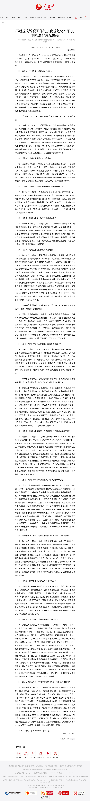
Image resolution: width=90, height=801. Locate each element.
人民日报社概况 (12, 766)
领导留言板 (41, 754)
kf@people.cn (28, 773)
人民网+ (26, 754)
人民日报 (18, 754)
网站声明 (62, 766)
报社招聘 (27, 766)
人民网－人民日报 (54, 47)
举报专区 (70, 17)
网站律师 (67, 766)
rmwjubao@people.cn (69, 773)
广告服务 (38, 766)
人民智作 (55, 754)
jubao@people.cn (62, 769)
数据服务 (56, 766)
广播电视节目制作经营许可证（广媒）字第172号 (61, 776)
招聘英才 (33, 766)
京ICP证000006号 (75, 780)
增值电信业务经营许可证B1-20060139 (35, 776)
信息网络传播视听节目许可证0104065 (12, 780)
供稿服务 (50, 766)
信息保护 (73, 766)
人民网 (2, 22)
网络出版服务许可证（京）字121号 (60, 780)
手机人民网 (33, 754)
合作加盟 (44, 766)
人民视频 (48, 754)
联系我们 (79, 766)
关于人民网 (21, 766)
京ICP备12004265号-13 (82, 776)
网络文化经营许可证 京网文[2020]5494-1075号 (37, 780)
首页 (1, 17)
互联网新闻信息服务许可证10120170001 (13, 776)
